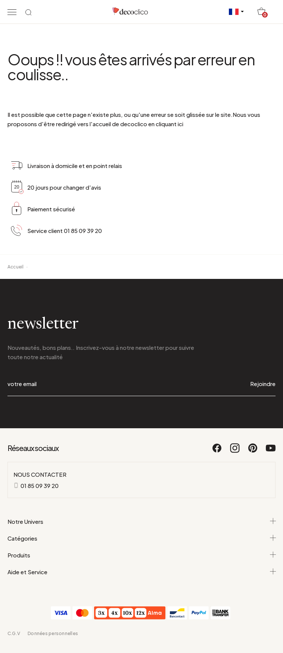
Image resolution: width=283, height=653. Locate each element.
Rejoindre (263, 383)
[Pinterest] (253, 451)
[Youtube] (271, 451)
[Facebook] (217, 451)
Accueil (15, 267)
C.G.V (13, 633)
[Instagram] (235, 451)
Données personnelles (53, 633)
